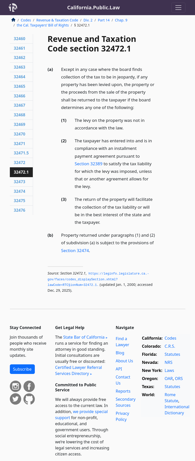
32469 (19, 124)
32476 (19, 210)
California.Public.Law (93, 7)
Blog (120, 353)
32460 (19, 38)
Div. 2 (88, 20)
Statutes (172, 354)
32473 (19, 181)
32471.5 (21, 153)
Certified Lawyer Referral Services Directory (78, 370)
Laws (169, 370)
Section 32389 (88, 164)
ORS (179, 378)
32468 (19, 115)
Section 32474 (75, 250)
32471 (19, 143)
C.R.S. (170, 346)
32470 (19, 134)
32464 (19, 76)
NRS (169, 362)
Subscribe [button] (22, 369)
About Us (124, 361)
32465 (19, 86)
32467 (19, 105)
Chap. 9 (121, 20)
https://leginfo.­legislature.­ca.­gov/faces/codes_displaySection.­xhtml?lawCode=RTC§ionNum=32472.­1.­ (98, 279)
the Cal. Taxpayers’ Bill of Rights (43, 25)
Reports (123, 391)
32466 (19, 96)
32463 (19, 67)
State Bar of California (83, 337)
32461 (19, 48)
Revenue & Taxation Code (57, 20)
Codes (26, 20)
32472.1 (21, 172)
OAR (169, 378)
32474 (19, 191)
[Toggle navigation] (178, 8)
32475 (19, 200)
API (119, 369)
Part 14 (104, 20)
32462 (19, 57)
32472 (19, 162)
